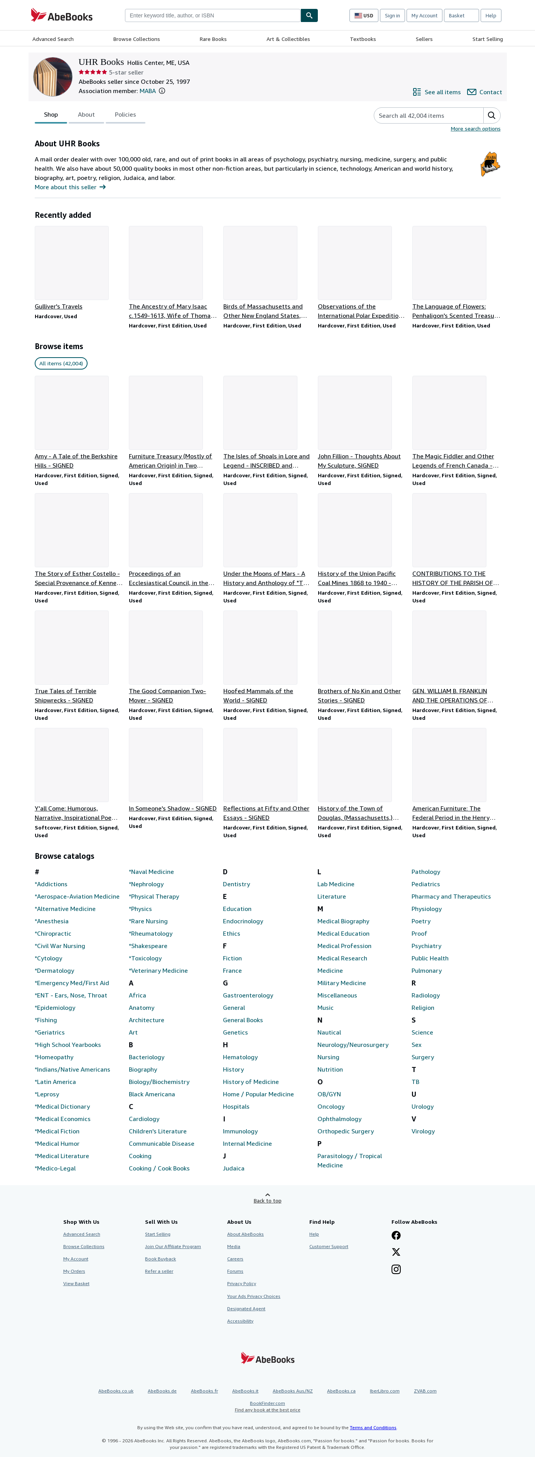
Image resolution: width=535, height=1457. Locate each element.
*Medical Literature (62, 1156)
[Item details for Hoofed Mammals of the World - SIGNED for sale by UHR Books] (267, 658)
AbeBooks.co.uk (115, 1391)
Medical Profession (344, 946)
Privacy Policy (241, 1283)
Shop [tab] (51, 115)
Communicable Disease (161, 1143)
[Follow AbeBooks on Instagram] (396, 1270)
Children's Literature (158, 1131)
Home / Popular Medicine (258, 1094)
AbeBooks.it (245, 1391)
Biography (143, 1069)
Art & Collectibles (288, 39)
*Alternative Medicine (65, 909)
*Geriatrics (50, 1032)
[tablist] (90, 115)
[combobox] (212, 15)
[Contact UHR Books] (484, 92)
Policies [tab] (125, 115)
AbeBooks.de (162, 1391)
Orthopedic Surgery (345, 1131)
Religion (423, 1007)
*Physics (140, 909)
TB (415, 1082)
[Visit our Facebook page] (396, 1236)
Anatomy (141, 1007)
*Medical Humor (57, 1143)
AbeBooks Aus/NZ (293, 1391)
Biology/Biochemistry (159, 1082)
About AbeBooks (245, 1234)
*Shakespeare (148, 946)
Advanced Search (53, 39)
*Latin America (55, 1082)
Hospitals (236, 1106)
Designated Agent (246, 1308)
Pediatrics (426, 884)
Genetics (235, 1032)
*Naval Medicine (151, 871)
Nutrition (330, 1069)
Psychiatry (426, 946)
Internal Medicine (247, 1143)
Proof (419, 933)
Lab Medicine (335, 884)
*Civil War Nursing (60, 946)
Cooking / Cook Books (159, 1168)
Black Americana (152, 1094)
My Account (424, 15)
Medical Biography (343, 921)
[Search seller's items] (421, 115)
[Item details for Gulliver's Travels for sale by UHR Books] (79, 268)
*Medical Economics (63, 1119)
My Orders (74, 1271)
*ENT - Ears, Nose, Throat (71, 995)
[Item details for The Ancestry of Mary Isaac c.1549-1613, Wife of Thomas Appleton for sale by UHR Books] (173, 273)
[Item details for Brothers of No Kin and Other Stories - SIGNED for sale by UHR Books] (362, 658)
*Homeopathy (54, 1057)
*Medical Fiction (57, 1131)
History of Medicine (251, 1082)
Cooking (140, 1156)
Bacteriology (146, 1057)
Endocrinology (243, 921)
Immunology (240, 1131)
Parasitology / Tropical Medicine (349, 1160)
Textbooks (363, 39)
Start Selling (488, 39)
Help (491, 15)
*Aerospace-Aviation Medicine (77, 896)
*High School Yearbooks (68, 1044)
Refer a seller (159, 1271)
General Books (243, 1020)
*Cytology (48, 958)
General (234, 1007)
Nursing (328, 1057)
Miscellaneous (337, 995)
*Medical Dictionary (62, 1106)
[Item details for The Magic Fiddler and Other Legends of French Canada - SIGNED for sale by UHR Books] (456, 423)
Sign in (392, 15)
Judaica (234, 1168)
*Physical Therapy (154, 896)
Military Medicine (341, 983)
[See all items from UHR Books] (436, 92)
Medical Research (342, 958)
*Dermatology (54, 970)
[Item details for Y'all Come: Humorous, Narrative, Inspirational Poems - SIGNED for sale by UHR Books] (79, 775)
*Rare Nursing (148, 921)
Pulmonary (427, 970)
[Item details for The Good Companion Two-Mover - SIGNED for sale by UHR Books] (173, 658)
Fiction (232, 958)
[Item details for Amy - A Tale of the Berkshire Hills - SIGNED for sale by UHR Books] (79, 423)
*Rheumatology (150, 933)
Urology (423, 1106)
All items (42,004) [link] (61, 363)
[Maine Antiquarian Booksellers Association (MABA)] (490, 174)
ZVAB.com (425, 1391)
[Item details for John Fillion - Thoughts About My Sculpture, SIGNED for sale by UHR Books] (362, 423)
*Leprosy (47, 1094)
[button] (162, 90)
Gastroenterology (248, 995)
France (232, 970)
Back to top (268, 1200)
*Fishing (46, 1020)
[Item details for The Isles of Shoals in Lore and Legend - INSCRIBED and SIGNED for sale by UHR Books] (267, 423)
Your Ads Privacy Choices (253, 1296)
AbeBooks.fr (204, 1391)
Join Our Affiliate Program (173, 1246)
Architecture (146, 1020)
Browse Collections (136, 39)
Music (325, 1007)
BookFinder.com (268, 1406)
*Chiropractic (53, 933)
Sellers (424, 39)
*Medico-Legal (55, 1168)
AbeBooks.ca (341, 1391)
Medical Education (343, 933)
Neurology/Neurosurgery (352, 1044)
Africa (137, 995)
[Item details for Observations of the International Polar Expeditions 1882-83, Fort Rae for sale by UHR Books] (362, 273)
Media (233, 1246)
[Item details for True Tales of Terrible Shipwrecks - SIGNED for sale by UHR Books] (79, 658)
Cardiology (144, 1119)
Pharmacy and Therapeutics (451, 896)
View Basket (76, 1283)
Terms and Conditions (373, 1427)
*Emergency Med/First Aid (72, 983)
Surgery (423, 1057)
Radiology (426, 995)
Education (237, 909)
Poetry (421, 921)
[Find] (309, 15)
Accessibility (240, 1321)
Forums (235, 1271)
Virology (423, 1131)
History (233, 1069)
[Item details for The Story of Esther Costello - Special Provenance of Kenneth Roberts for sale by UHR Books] (79, 540)
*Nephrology (146, 884)
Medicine (330, 970)
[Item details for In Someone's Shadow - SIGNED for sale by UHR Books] (173, 770)
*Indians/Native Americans (72, 1069)
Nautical (329, 1032)
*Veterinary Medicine (158, 970)
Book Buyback (160, 1259)
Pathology (426, 871)
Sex (417, 1044)
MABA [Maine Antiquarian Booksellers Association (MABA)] (148, 91)
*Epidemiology (55, 1007)
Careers (235, 1259)
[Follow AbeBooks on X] (396, 1252)
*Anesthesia (52, 921)
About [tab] (86, 115)
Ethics (231, 933)
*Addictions (51, 884)
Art (133, 1032)
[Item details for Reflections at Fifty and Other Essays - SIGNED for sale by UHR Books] (267, 775)
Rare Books (213, 39)
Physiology (427, 909)
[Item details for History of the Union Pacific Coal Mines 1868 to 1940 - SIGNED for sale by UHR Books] (362, 540)
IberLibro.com (385, 1391)
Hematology (240, 1057)
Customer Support (328, 1246)
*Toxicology (145, 958)
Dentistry (236, 884)
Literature (331, 896)
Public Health (430, 958)
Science (422, 1032)
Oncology (330, 1106)
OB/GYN (329, 1094)
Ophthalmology (339, 1119)
